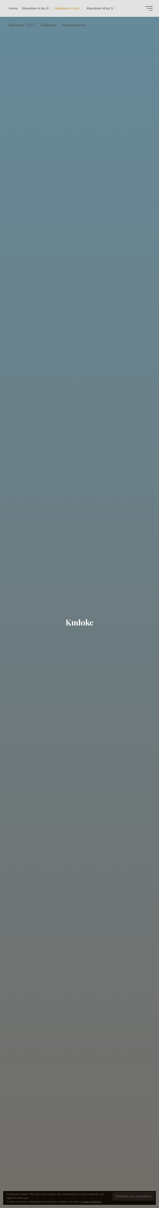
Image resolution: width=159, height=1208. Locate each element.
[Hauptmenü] (149, 8)
